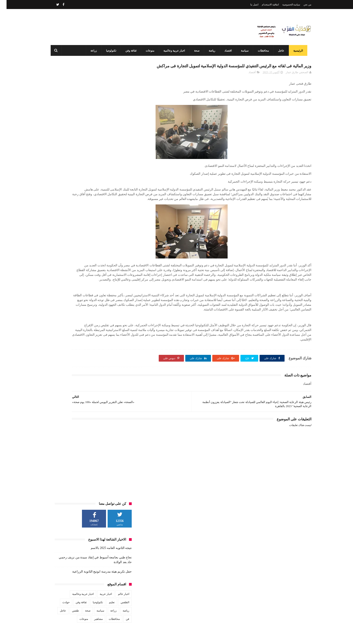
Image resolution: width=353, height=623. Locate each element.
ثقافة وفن (128, 50)
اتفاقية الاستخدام (263, 4)
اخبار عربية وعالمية (171, 50)
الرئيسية (295, 50)
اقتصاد (225, 50)
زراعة (91, 50)
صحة (194, 50)
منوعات (147, 50)
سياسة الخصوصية (285, 4)
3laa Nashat (231, 616)
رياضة (209, 50)
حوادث (59, 164)
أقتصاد (245, 82)
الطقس (118, 164)
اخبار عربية (99, 156)
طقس (69, 173)
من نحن (301, 4)
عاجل (279, 50)
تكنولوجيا (109, 50)
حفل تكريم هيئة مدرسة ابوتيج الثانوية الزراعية (95, 134)
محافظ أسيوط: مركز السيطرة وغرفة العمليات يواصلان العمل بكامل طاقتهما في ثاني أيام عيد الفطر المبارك (166, 596)
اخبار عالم (117, 156)
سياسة (242, 50)
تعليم (105, 164)
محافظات (260, 50)
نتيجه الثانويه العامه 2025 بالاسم (104, 110)
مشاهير (92, 181)
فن (121, 181)
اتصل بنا (248, 4)
